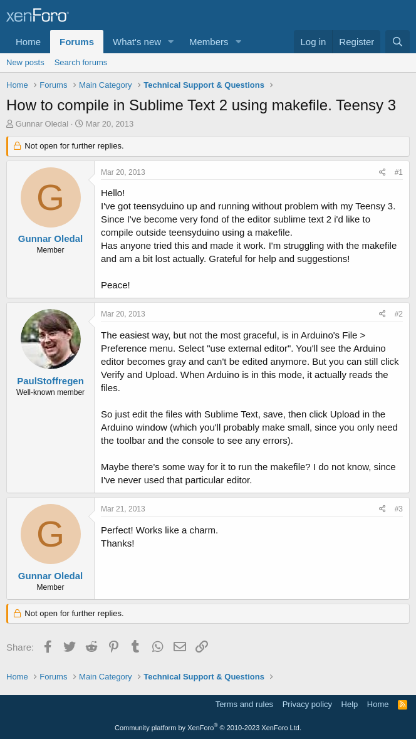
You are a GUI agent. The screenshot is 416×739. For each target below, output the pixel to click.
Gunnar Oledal (42, 123)
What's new (137, 41)
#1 (399, 172)
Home (28, 41)
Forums (77, 41)
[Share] (382, 172)
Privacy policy (307, 704)
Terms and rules (244, 704)
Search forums (81, 62)
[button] (171, 41)
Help (349, 704)
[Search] (397, 41)
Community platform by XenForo (208, 727)
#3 (399, 509)
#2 (399, 314)
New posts (25, 62)
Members (209, 41)
